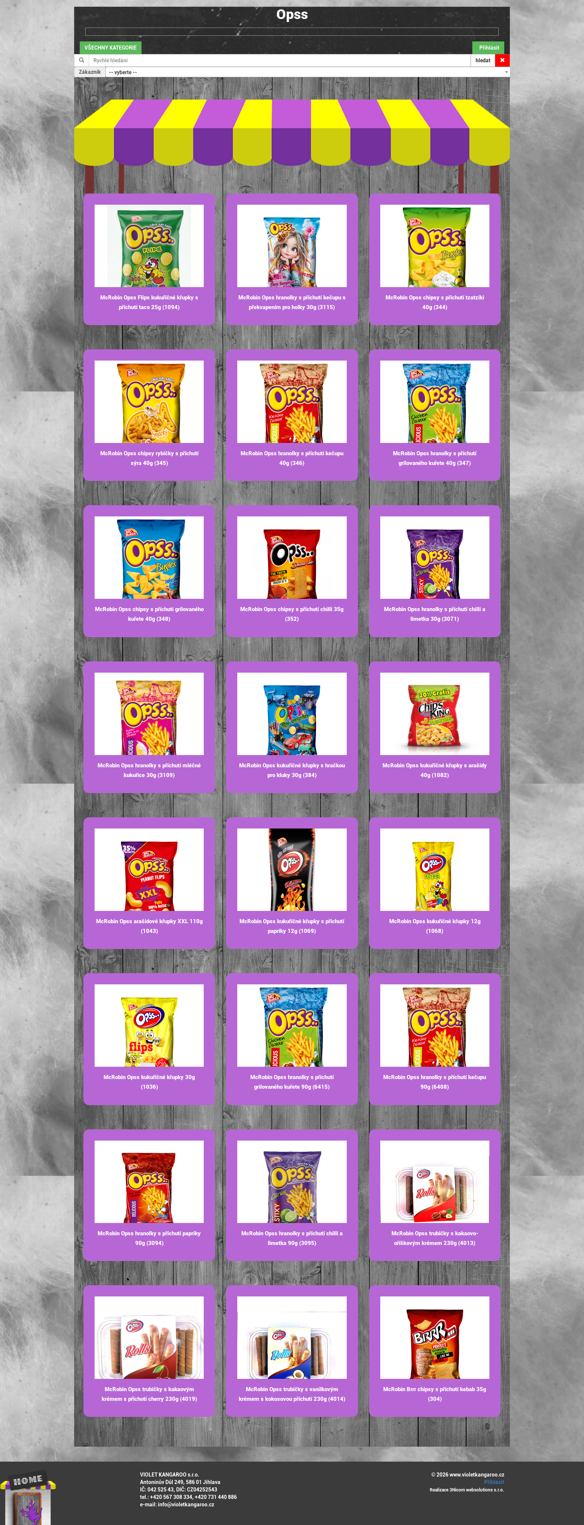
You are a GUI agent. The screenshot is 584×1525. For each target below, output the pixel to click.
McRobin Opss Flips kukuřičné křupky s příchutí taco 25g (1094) (149, 302)
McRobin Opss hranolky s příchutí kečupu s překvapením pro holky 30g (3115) (292, 302)
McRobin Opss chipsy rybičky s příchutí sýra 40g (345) (149, 458)
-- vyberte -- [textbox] (123, 72)
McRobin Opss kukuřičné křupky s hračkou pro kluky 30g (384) (292, 770)
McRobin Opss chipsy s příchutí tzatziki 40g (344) (434, 302)
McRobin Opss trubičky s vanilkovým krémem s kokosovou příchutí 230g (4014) (292, 1394)
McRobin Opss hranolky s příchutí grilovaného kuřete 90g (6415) (292, 1082)
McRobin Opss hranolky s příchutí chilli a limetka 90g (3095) (292, 1238)
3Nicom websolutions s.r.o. (477, 1490)
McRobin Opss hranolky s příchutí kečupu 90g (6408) (434, 1082)
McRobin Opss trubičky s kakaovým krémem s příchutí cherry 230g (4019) (149, 1394)
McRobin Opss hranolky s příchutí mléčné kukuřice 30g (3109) (149, 770)
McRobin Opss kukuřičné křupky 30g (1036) (149, 1082)
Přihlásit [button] (488, 48)
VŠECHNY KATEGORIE (111, 48)
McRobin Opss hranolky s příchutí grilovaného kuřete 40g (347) (434, 458)
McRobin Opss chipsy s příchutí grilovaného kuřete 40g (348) (149, 614)
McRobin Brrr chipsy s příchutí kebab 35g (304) (434, 1394)
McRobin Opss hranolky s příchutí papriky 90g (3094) (149, 1238)
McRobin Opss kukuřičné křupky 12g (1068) (434, 926)
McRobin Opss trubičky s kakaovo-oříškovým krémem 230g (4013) (434, 1238)
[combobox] (308, 72)
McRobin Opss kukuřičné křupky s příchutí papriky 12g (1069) (291, 926)
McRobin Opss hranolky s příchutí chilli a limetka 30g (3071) (434, 614)
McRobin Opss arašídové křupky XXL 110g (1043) (149, 926)
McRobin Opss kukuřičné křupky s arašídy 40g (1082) (435, 770)
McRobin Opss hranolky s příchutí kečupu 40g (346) (292, 458)
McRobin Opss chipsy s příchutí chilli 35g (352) (291, 614)
